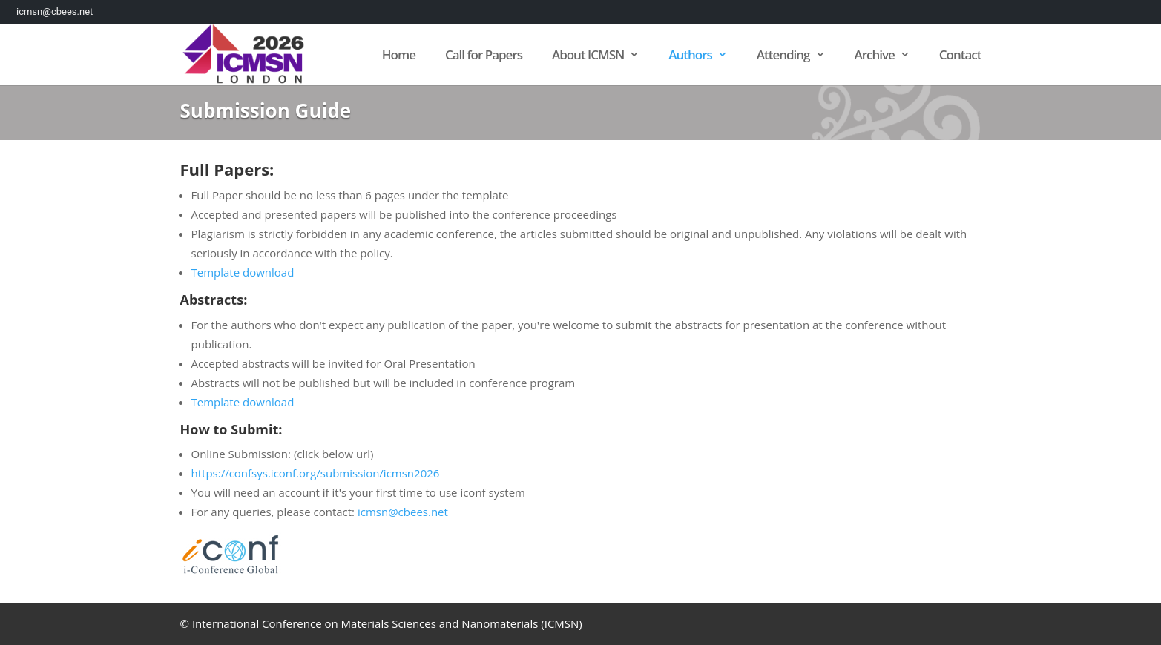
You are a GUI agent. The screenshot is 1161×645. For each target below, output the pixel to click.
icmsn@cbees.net (403, 511)
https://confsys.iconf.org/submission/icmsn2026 (315, 473)
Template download (243, 272)
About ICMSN (588, 55)
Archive (874, 55)
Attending (783, 55)
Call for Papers (483, 55)
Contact (960, 55)
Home (398, 55)
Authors (690, 55)
